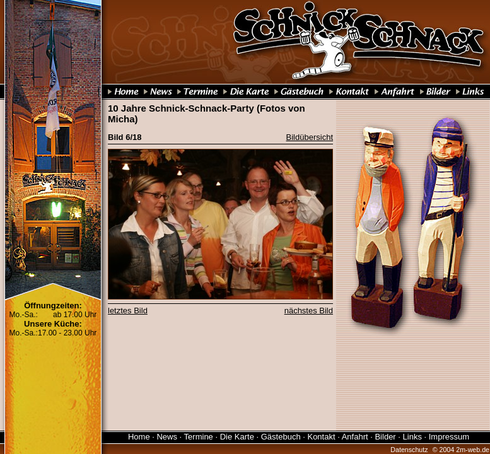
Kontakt (321, 436)
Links (412, 436)
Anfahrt (355, 436)
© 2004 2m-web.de (461, 449)
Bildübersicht (309, 137)
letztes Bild (128, 310)
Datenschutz (409, 449)
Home (139, 436)
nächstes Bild (308, 310)
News (166, 436)
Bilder (385, 436)
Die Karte (237, 436)
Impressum (449, 436)
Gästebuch (281, 436)
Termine (198, 436)
